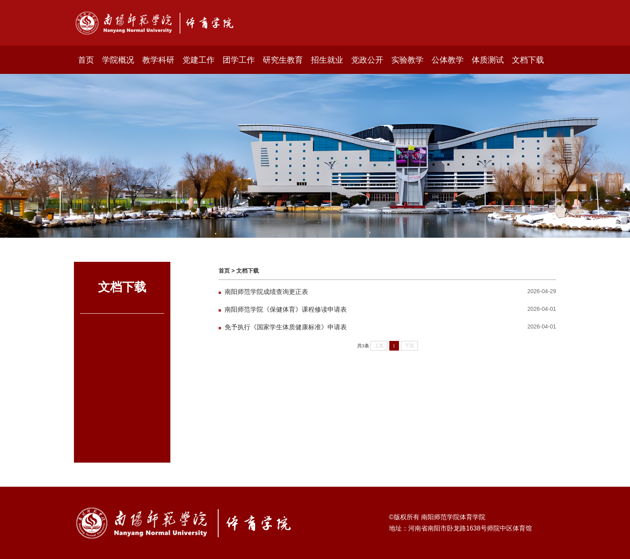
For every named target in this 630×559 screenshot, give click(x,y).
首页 (86, 59)
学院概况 (118, 59)
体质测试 (488, 59)
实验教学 (407, 59)
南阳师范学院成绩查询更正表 (266, 291)
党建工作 (198, 59)
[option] (315, 156)
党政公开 (367, 59)
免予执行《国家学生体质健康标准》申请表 (286, 327)
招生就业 (327, 59)
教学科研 (158, 59)
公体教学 (448, 59)
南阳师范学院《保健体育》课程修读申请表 (286, 309)
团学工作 (239, 59)
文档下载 (528, 59)
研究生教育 (283, 59)
